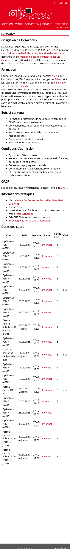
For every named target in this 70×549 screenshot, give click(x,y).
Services (47, 24)
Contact (62, 27)
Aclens (45, 267)
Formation (32, 24)
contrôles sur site (19, 86)
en (66, 2)
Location (7, 24)
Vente (19, 24)
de (61, 2)
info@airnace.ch (25, 213)
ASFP (54, 76)
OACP (64, 187)
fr (55, 2)
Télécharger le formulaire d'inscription (30, 220)
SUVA (52, 50)
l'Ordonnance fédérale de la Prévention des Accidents (34, 53)
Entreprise (61, 24)
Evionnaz (47, 244)
